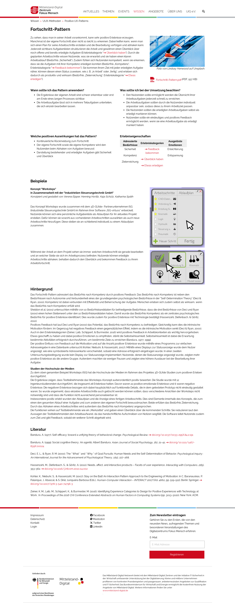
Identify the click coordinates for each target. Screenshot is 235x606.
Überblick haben (116, 52)
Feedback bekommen (67, 67)
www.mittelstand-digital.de (115, 590)
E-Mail (153, 537)
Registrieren (177, 554)
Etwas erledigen (153, 165)
